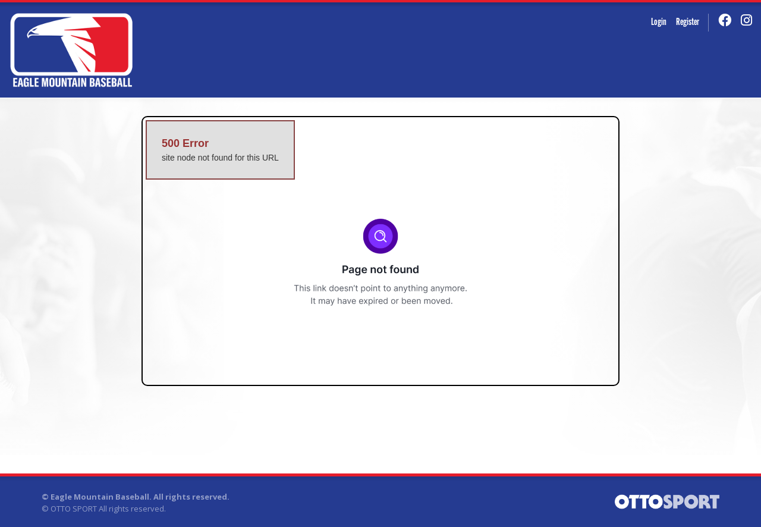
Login (658, 22)
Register (687, 22)
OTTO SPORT (74, 508)
